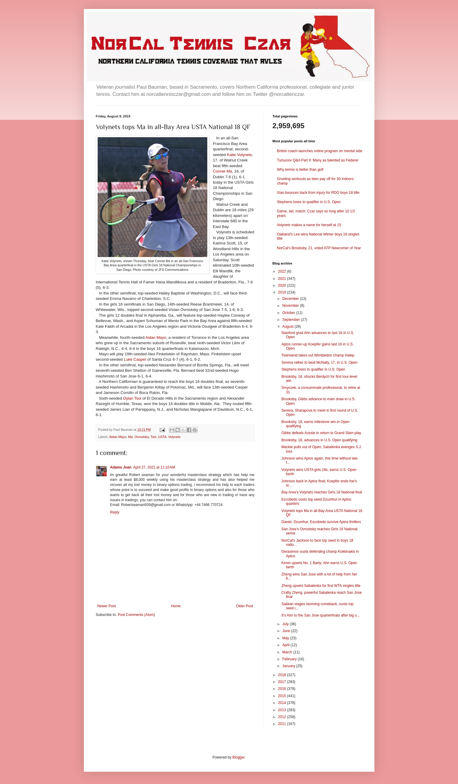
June (286, 631)
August (288, 326)
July (286, 624)
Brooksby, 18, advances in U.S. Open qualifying (319, 440)
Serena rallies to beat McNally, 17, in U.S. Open (319, 362)
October (289, 313)
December (291, 299)
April (286, 645)
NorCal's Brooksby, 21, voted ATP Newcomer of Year (319, 248)
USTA (162, 437)
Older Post (244, 606)
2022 (282, 271)
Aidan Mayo (155, 337)
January (289, 666)
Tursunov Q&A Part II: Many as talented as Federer (318, 160)
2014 (282, 703)
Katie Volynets (239, 154)
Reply (115, 512)
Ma (130, 437)
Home (176, 606)
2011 (282, 724)
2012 (282, 717)
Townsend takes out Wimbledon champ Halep (317, 355)
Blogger (238, 757)
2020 (282, 285)
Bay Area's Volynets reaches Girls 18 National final (321, 492)
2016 (282, 689)
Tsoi (153, 437)
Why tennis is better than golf (300, 169)
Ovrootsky (141, 437)
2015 (282, 696)
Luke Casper (135, 359)
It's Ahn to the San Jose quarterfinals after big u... (320, 615)
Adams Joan (120, 467)
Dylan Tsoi (132, 398)
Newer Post (106, 606)
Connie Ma (222, 171)
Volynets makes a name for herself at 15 (309, 225)
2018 (282, 675)
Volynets (174, 437)
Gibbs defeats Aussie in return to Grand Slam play (321, 433)
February (289, 659)
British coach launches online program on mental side (319, 151)
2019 (282, 292)
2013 (282, 710)
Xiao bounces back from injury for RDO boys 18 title (318, 193)
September (291, 320)
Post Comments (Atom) (136, 615)
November (291, 305)
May (286, 638)
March (287, 652)
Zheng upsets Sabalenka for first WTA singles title (320, 586)
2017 (282, 682)
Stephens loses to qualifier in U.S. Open (309, 202)
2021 (282, 279)
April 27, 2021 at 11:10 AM (154, 467)
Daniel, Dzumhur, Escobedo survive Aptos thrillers (321, 522)
